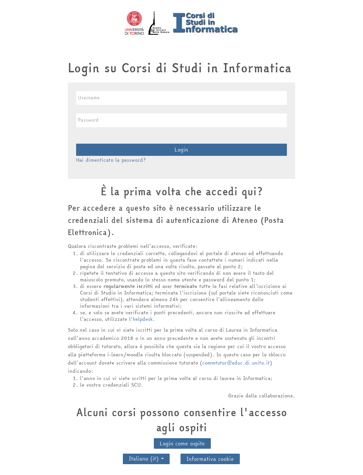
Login (181, 150)
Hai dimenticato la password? (111, 160)
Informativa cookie (210, 459)
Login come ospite (182, 443)
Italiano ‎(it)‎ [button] (146, 457)
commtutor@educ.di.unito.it (236, 363)
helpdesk (143, 319)
